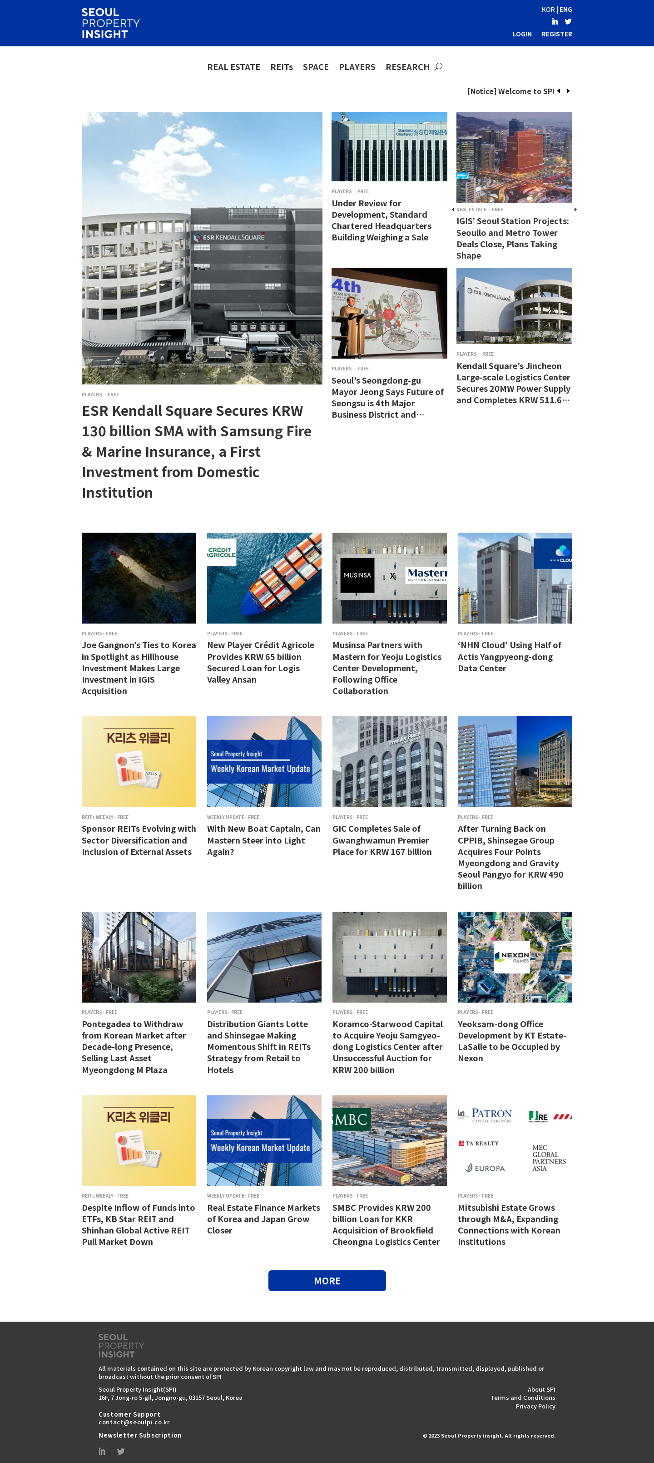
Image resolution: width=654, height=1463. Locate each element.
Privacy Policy (535, 1406)
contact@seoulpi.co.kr (134, 1422)
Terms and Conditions (522, 1397)
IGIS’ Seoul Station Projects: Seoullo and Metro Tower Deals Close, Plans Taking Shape (512, 238)
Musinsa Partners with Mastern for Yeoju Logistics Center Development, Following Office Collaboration (386, 667)
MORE (327, 1280)
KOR (548, 9)
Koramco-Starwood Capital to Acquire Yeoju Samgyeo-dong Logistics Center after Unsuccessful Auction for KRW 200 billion (387, 1046)
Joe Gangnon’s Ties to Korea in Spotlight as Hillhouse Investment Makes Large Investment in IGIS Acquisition (139, 667)
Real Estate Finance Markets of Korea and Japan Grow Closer (263, 1218)
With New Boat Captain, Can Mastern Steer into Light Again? (264, 839)
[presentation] (558, 91)
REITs (281, 67)
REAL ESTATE (233, 67)
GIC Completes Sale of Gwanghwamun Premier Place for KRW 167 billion (382, 839)
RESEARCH (408, 67)
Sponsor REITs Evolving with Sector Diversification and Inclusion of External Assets (139, 839)
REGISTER (557, 33)
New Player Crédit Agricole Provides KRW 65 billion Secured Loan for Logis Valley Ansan (260, 662)
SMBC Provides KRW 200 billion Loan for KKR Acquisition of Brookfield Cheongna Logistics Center (386, 1224)
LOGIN (522, 33)
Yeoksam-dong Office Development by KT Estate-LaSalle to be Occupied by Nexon (512, 1041)
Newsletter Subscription (140, 1435)
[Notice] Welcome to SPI (511, 90)
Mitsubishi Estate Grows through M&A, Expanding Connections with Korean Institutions (509, 1224)
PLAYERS (357, 67)
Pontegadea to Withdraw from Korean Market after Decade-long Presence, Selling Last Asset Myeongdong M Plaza (134, 1046)
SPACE (316, 67)
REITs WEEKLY (98, 817)
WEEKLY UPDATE (225, 817)
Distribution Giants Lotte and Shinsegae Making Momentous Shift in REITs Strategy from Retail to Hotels (259, 1046)
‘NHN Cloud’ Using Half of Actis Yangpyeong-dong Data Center (509, 656)
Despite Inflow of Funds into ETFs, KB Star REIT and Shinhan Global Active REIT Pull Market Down (138, 1224)
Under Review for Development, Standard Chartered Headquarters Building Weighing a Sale (381, 220)
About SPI (541, 1389)
